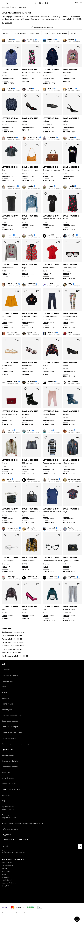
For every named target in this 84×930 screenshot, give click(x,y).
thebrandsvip (12, 381)
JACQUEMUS (6, 871)
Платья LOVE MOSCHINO (12, 649)
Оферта (18, 913)
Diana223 (31, 479)
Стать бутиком (8, 778)
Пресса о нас (7, 681)
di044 (29, 88)
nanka (70, 430)
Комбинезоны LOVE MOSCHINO (15, 656)
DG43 (9, 479)
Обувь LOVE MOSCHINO (12, 636)
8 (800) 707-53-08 (9, 809)
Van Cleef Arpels (7, 865)
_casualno (51, 333)
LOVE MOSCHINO (10, 69)
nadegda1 (51, 137)
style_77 (50, 88)
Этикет (4, 693)
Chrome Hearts (7, 862)
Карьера (5, 698)
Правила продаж (7, 913)
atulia (29, 430)
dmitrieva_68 (52, 479)
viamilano (31, 284)
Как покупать (7, 710)
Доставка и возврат (10, 727)
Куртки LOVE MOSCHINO (12, 653)
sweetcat (51, 381)
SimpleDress (73, 381)
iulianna (10, 430)
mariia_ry (30, 40)
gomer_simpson (74, 479)
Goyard (4, 868)
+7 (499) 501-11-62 (9, 818)
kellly (70, 284)
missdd (71, 137)
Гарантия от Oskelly (10, 675)
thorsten (51, 40)
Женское (5, 7)
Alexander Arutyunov (9, 883)
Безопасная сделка (10, 721)
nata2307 (31, 381)
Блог (4, 687)
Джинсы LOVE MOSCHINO (13, 642)
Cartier (4, 874)
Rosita (70, 528)
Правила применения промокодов (16, 744)
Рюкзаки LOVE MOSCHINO (13, 646)
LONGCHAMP (6, 877)
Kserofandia (32, 577)
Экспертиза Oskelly (10, 761)
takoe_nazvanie (33, 137)
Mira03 (70, 333)
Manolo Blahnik (7, 880)
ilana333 (50, 235)
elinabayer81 (12, 333)
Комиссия (6, 772)
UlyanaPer (31, 528)
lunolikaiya (11, 577)
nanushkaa (11, 137)
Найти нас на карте (10, 829)
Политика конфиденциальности (33, 913)
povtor (50, 284)
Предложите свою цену (12, 732)
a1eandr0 (71, 235)
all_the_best (52, 577)
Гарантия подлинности (11, 715)
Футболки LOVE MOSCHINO (13, 632)
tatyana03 (72, 577)
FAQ (3, 801)
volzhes (10, 40)
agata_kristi (32, 333)
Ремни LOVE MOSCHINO (12, 639)
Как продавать (8, 755)
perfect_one (12, 186)
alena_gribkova (12, 528)
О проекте (6, 670)
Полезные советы (9, 738)
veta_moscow (12, 284)
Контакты (6, 795)
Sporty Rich (5, 886)
